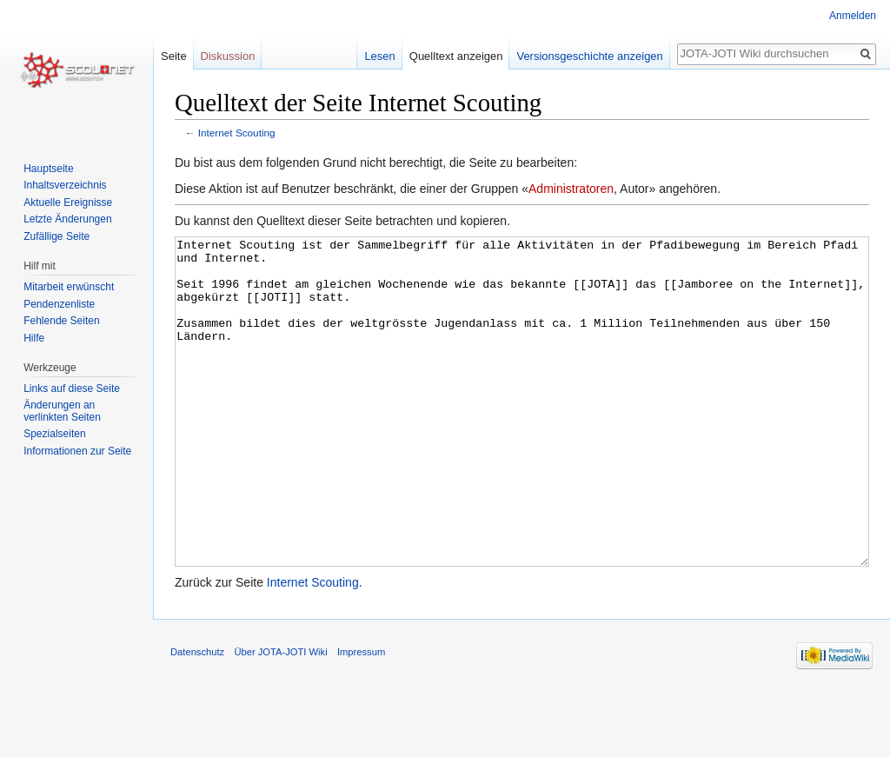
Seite (174, 56)
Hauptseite (48, 169)
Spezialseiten (54, 434)
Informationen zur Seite (77, 451)
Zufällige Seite (56, 236)
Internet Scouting (237, 132)
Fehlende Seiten (61, 321)
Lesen (379, 56)
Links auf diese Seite (71, 388)
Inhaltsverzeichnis (64, 185)
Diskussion (228, 56)
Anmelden (852, 16)
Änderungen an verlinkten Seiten (62, 411)
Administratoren (571, 189)
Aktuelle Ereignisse (67, 202)
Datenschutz (197, 717)
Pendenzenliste (59, 304)
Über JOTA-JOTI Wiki (280, 717)
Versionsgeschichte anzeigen (589, 56)
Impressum (361, 717)
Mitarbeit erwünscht (68, 287)
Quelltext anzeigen (456, 56)
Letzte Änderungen (67, 219)
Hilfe (33, 338)
